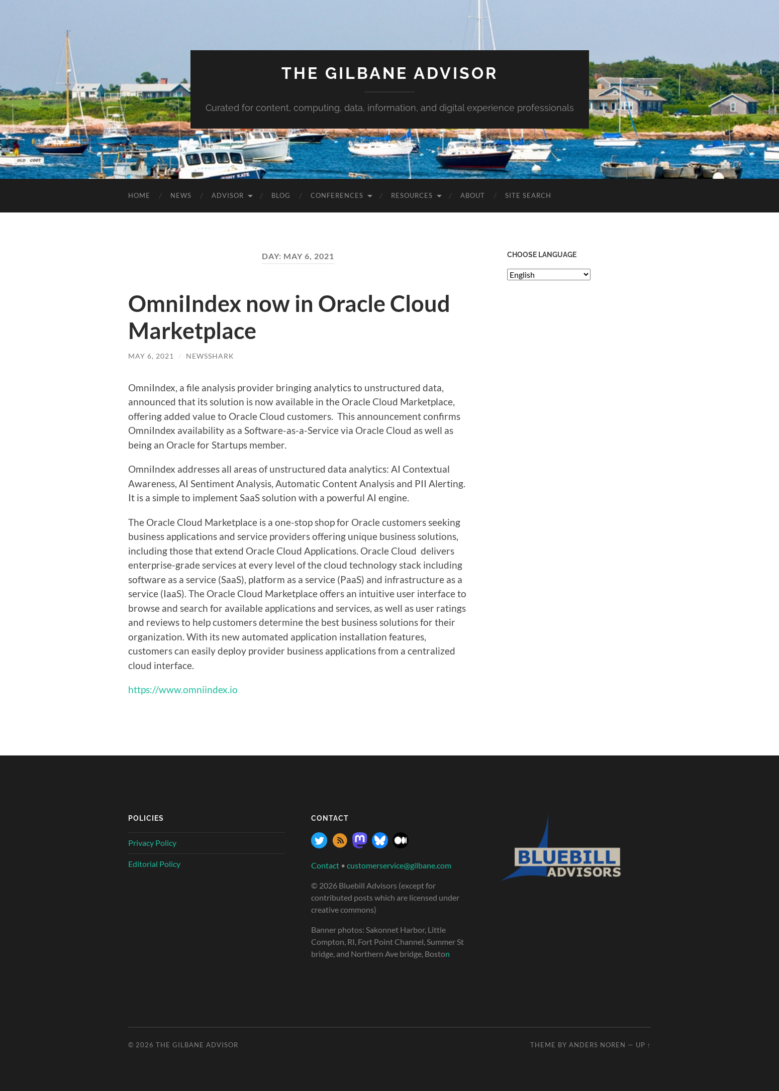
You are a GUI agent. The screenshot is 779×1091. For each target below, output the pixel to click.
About (472, 195)
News (180, 195)
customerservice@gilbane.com (399, 865)
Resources (412, 195)
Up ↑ (643, 1045)
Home (139, 195)
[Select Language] (549, 274)
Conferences (337, 195)
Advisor (228, 195)
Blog (280, 195)
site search (528, 195)
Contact (325, 865)
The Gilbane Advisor (389, 73)
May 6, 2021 (151, 356)
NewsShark (210, 356)
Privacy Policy (152, 842)
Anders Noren (597, 1045)
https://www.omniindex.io (183, 689)
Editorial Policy (154, 863)
